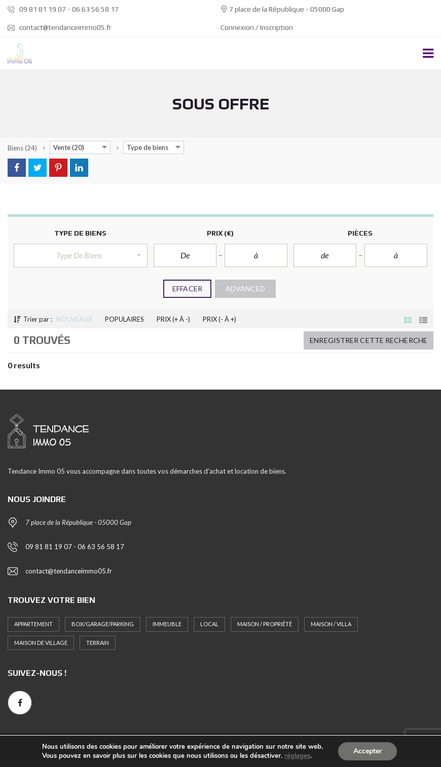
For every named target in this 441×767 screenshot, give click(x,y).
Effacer (187, 288)
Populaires (124, 319)
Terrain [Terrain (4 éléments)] (97, 642)
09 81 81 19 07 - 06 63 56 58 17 (63, 9)
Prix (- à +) (219, 319)
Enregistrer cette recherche (368, 340)
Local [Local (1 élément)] (209, 624)
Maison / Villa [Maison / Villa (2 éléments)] (331, 624)
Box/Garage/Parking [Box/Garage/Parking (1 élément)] (102, 624)
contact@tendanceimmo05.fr (60, 27)
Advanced (245, 288)
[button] (81, 255)
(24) (22, 148)
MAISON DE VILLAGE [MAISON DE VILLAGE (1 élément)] (40, 642)
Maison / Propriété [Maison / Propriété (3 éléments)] (264, 624)
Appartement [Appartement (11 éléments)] (33, 624)
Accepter (367, 751)
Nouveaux (74, 319)
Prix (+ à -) (173, 319)
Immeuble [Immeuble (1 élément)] (167, 624)
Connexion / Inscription (256, 27)
